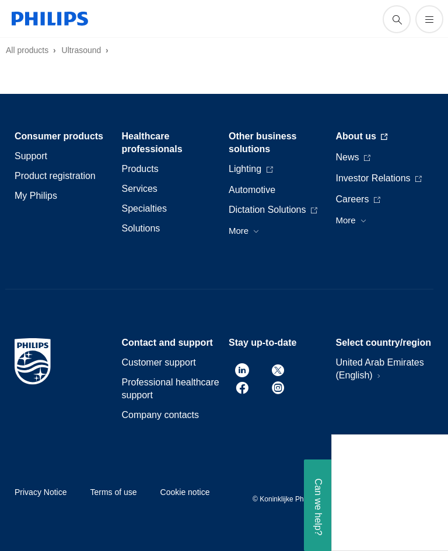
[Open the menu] (429, 19)
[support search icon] (397, 19)
